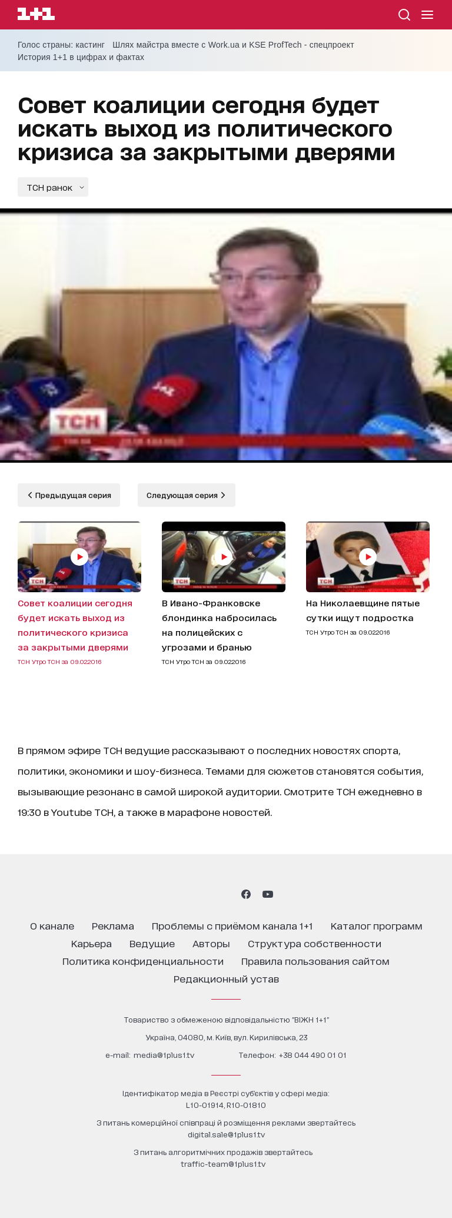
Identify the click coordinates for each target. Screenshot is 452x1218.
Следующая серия (183, 494)
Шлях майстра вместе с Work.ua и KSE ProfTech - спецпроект (233, 44)
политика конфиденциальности (143, 960)
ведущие (152, 942)
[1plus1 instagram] (183, 894)
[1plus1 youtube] (267, 894)
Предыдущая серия (72, 494)
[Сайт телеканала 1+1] (36, 15)
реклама (113, 925)
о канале (52, 925)
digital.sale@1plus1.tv (226, 1134)
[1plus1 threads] (204, 894)
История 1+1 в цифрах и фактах (81, 57)
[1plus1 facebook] (246, 894)
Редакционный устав (226, 978)
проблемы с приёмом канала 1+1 (232, 925)
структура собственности (314, 942)
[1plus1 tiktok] (225, 894)
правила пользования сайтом (315, 960)
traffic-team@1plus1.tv (223, 1163)
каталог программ (377, 925)
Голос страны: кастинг (61, 44)
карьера (91, 942)
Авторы (211, 942)
